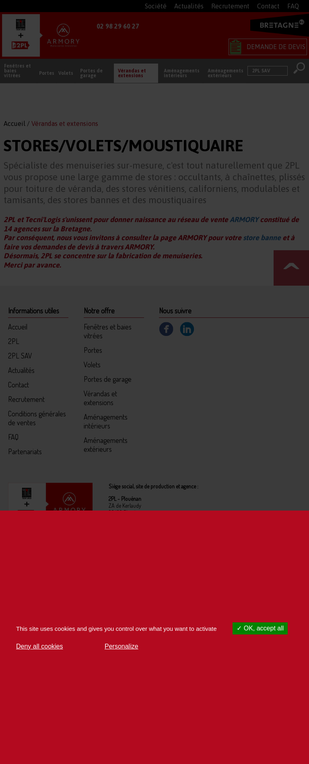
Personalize (121, 646)
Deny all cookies (39, 646)
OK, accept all (260, 628)
